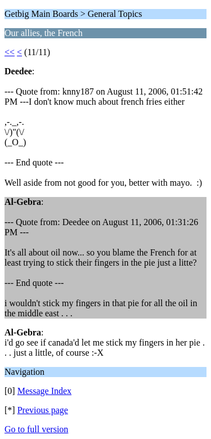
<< (10, 52)
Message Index (44, 391)
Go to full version (36, 429)
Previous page (42, 410)
